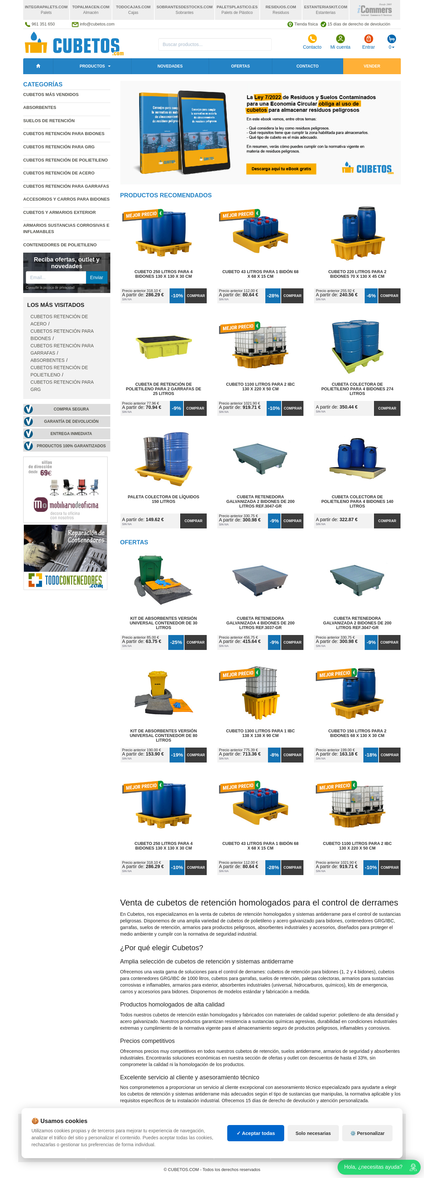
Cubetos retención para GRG (59, 146)
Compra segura (71, 409)
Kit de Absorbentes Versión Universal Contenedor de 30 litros (163, 623)
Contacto (312, 42)
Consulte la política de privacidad (50, 287)
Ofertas (240, 66)
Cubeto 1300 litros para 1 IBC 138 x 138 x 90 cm (260, 733)
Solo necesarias (313, 1139)
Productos (92, 66)
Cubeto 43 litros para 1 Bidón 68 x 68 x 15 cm (260, 274)
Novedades (170, 66)
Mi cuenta (340, 42)
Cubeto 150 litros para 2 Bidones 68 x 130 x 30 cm (357, 733)
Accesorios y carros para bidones (66, 199)
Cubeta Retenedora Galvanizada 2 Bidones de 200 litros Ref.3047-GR (260, 502)
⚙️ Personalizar (367, 1139)
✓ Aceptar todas (256, 1139)
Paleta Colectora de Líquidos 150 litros (163, 499)
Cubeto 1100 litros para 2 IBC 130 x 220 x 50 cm (260, 386)
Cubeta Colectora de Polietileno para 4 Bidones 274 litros (357, 389)
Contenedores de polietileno (60, 244)
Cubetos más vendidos (51, 94)
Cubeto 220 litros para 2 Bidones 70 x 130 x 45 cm (357, 274)
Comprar (196, 296)
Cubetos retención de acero (58, 173)
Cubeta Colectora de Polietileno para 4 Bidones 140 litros (357, 502)
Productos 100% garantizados (71, 446)
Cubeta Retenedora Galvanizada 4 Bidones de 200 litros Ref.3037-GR (260, 623)
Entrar (368, 42)
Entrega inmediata (71, 433)
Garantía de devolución (71, 421)
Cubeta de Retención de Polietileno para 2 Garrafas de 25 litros (163, 389)
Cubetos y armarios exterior (59, 212)
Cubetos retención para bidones (63, 133)
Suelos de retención (49, 120)
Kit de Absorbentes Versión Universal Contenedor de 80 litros (163, 736)
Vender (372, 66)
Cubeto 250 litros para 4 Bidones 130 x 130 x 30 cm (163, 274)
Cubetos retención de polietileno (65, 160)
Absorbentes (39, 107)
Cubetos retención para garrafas (66, 186)
